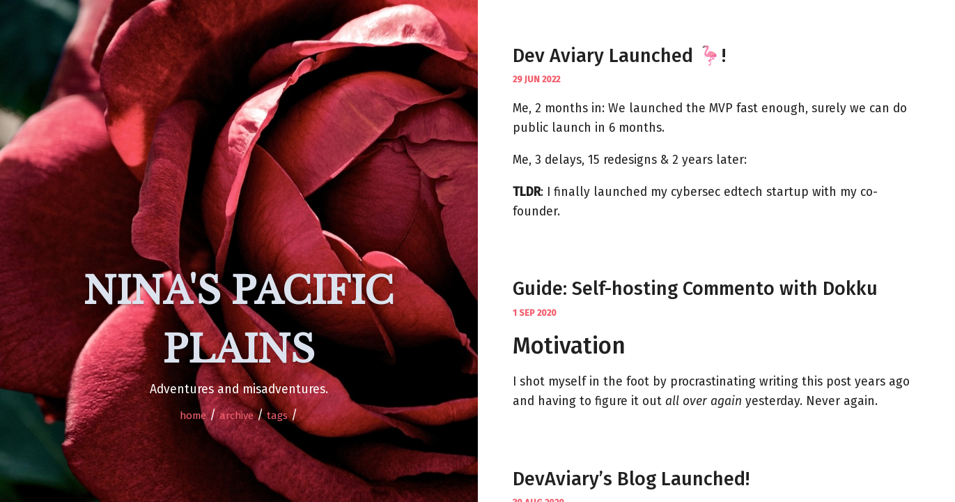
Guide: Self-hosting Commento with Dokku (695, 288)
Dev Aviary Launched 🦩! (619, 56)
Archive (236, 415)
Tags (277, 415)
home (193, 415)
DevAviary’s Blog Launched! (631, 479)
